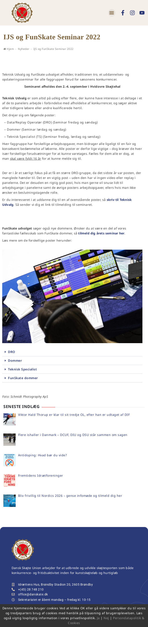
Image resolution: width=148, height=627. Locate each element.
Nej (106, 618)
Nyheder (23, 49)
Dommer (15, 360)
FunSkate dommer (23, 378)
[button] (111, 13)
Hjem (8, 49)
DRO (11, 352)
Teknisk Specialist (22, 369)
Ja (98, 618)
